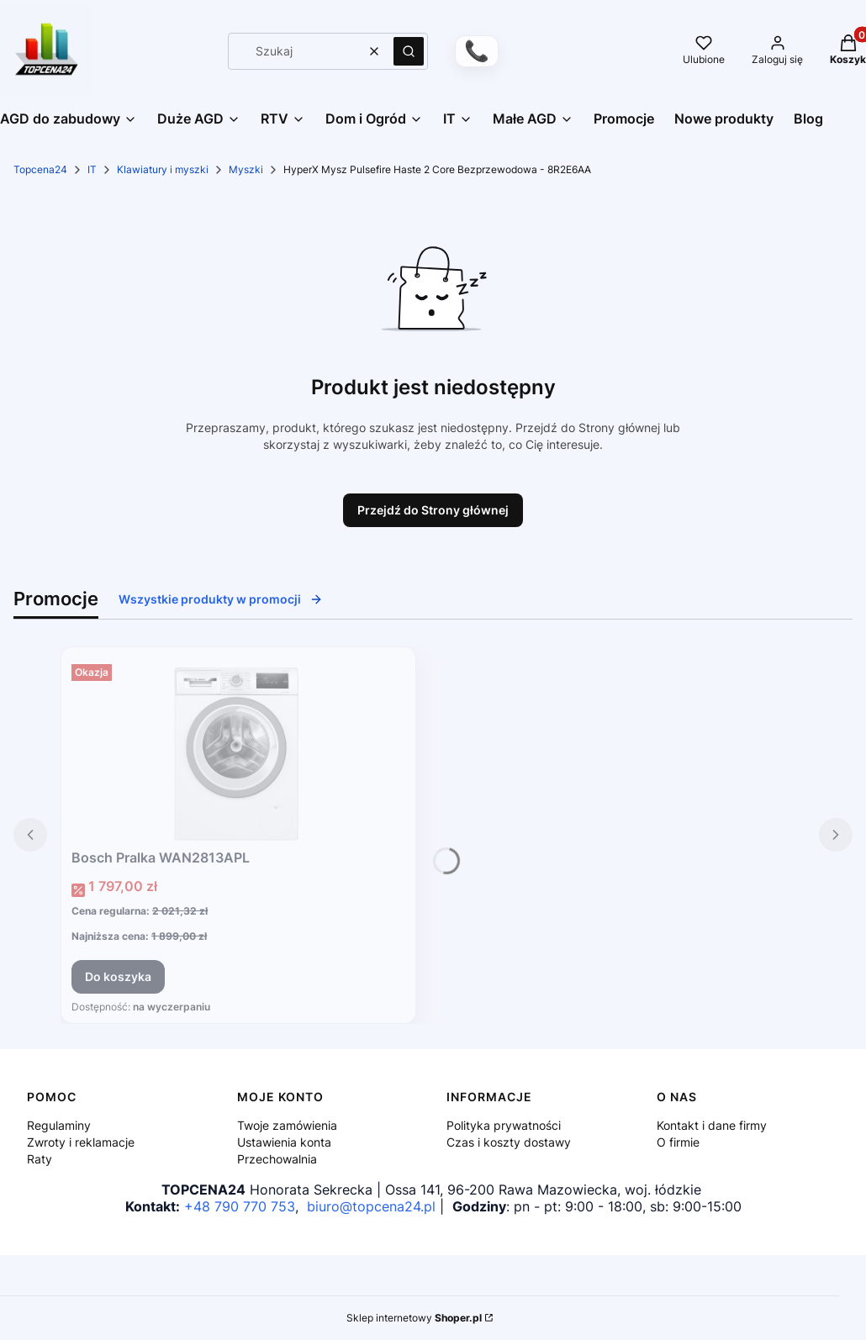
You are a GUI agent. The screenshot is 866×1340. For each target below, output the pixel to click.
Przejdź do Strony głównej (433, 510)
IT (92, 169)
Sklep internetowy (414, 1317)
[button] (408, 51)
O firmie (678, 1142)
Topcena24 (40, 169)
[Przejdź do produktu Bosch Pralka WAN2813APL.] (238, 749)
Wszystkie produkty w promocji (221, 599)
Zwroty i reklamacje (81, 1142)
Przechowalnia (277, 1159)
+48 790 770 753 (239, 1206)
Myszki (246, 169)
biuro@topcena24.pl (371, 1206)
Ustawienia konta (284, 1142)
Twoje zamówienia (287, 1125)
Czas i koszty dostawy (508, 1142)
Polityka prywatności (503, 1125)
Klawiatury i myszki (163, 169)
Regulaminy (59, 1125)
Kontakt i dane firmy (712, 1125)
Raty (39, 1159)
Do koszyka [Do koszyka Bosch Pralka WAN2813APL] (118, 976)
